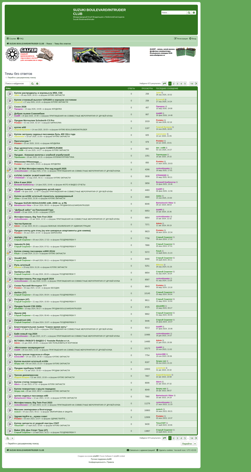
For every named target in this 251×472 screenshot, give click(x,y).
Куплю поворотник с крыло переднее (34, 389)
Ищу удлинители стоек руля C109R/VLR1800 (38, 148)
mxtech (17, 412)
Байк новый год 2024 (25, 334)
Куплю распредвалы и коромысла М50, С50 (38, 93)
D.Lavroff (18, 102)
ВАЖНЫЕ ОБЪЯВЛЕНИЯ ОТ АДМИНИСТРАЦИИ (69, 226)
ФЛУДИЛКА (57, 109)
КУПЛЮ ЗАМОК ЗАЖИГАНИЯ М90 (32, 175)
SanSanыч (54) (22, 272)
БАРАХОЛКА (55, 123)
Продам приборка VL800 (27, 368)
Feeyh (17, 253)
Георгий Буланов (22, 130)
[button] (164, 84)
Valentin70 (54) (22, 244)
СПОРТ (52, 212)
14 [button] (191, 83)
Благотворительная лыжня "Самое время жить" (40, 327)
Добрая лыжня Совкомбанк (29, 113)
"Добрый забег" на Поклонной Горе (33, 210)
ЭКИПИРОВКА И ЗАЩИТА (61, 412)
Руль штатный (22, 265)
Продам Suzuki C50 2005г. (28, 306)
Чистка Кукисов (22, 223)
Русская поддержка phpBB (101, 459)
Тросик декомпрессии (26, 375)
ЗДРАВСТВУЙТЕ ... (59, 419)
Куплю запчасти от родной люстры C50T (36, 423)
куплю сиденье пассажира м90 (31, 395)
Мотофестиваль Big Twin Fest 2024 (33, 217)
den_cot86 (18, 150)
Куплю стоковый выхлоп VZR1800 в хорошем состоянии (45, 100)
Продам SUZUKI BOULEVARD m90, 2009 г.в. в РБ (40, 203)
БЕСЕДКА (55, 288)
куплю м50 (20, 127)
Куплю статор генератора (28, 382)
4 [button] (181, 83)
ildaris (17, 384)
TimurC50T (19, 425)
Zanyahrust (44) (22, 320)
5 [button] (185, 83)
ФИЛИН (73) (20, 237)
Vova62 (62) (20, 258)
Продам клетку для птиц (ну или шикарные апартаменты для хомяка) (52, 230)
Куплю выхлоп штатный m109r (31, 361)
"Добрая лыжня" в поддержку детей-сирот (37, 189)
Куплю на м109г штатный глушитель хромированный (43, 196)
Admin (17, 226)
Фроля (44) (20, 313)
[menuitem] (20, 39)
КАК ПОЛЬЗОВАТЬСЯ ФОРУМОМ (63, 343)
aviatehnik (18, 370)
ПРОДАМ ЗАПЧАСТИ (61, 370)
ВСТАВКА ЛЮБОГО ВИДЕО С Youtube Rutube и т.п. (42, 340)
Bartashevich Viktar (23, 205)
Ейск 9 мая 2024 (23, 182)
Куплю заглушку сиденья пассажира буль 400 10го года (44, 134)
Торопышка (19, 157)
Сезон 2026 (20, 106)
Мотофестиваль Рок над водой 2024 (34, 278)
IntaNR (17, 116)
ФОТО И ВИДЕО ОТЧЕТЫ (74, 185)
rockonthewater (21, 171)
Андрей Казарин (21, 377)
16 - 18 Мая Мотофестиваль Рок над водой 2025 (40, 168)
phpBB (95, 456)
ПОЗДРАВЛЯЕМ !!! (68, 240)
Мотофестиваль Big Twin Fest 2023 (33, 402)
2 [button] (173, 83)
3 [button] (177, 83)
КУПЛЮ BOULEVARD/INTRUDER (73, 130)
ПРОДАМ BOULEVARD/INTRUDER (75, 205)
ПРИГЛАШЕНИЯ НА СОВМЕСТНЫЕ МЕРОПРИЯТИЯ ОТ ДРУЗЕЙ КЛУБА (81, 116)
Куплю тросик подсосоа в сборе (32, 354)
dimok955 (18, 309)
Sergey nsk (19, 364)
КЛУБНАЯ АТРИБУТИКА (63, 157)
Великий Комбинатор (24, 185)
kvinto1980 (19, 357)
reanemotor (19, 136)
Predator (18, 123)
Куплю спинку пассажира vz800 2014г (34, 251)
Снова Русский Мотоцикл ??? (30, 285)
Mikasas (17, 267)
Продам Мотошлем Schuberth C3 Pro (34, 120)
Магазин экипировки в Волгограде (33, 409)
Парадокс (18, 109)
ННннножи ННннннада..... (28, 161)
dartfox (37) (20, 292)
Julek (16, 95)
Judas (17, 198)
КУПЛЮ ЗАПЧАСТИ (56, 95)
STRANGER (19, 178)
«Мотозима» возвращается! (29, 347)
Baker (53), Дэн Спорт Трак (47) (31, 430)
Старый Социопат (22, 240)
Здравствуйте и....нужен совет (30, 416)
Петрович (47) (21, 299)
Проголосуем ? (22, 141)
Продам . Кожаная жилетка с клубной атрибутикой (42, 155)
